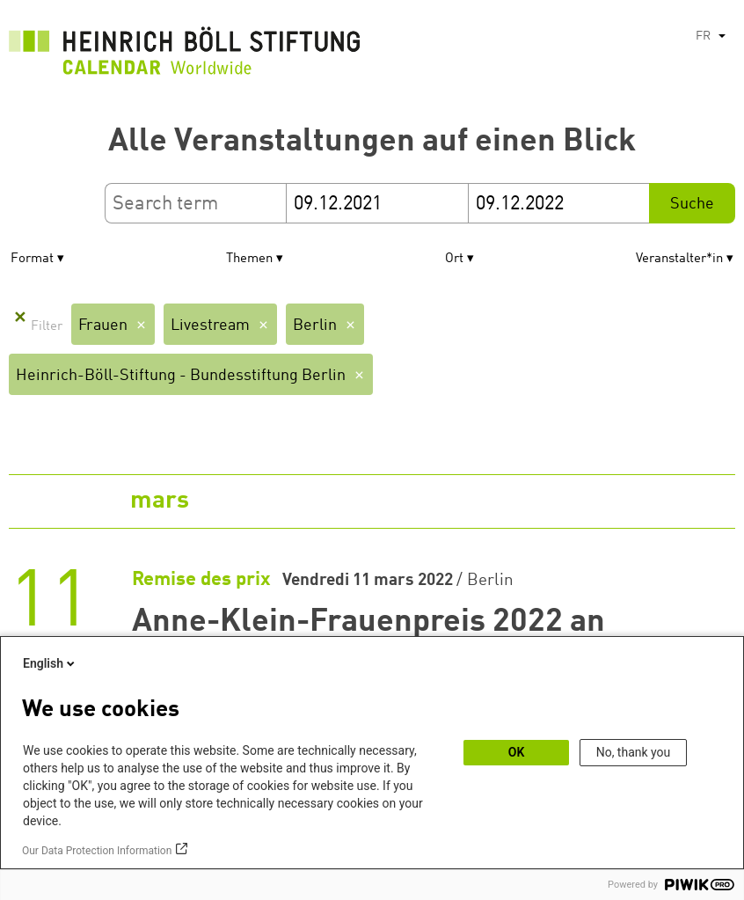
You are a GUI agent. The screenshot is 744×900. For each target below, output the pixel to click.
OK (516, 752)
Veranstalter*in (679, 259)
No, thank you (633, 752)
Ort (454, 259)
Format (32, 259)
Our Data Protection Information (96, 851)
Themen (249, 259)
